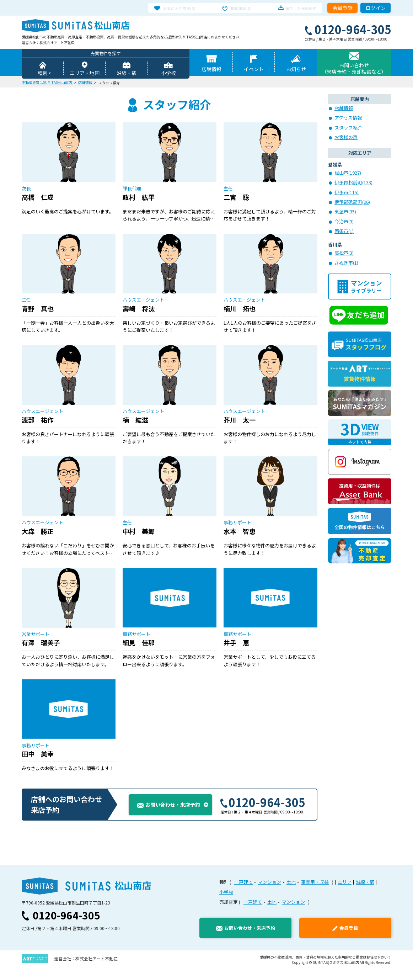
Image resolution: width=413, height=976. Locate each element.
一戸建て (243, 889)
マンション (269, 889)
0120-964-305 (262, 809)
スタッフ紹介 (348, 128)
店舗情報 (211, 70)
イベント (254, 70)
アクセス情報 (348, 118)
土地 (291, 889)
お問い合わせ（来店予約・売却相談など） (354, 69)
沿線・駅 (126, 74)
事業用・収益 (315, 889)
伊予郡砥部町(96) (352, 203)
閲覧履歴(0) (241, 7)
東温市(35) (345, 212)
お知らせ (296, 70)
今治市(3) (344, 222)
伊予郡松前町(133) (353, 183)
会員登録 (343, 7)
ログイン (376, 7)
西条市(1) (344, 232)
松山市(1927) (347, 173)
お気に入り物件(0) (185, 7)
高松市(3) (344, 253)
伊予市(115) (346, 193)
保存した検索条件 (294, 7)
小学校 (168, 74)
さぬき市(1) (346, 263)
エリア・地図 (85, 74)
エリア (345, 889)
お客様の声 (346, 138)
